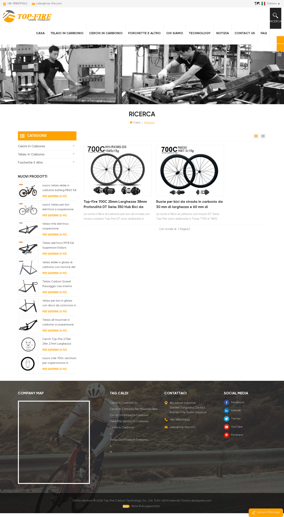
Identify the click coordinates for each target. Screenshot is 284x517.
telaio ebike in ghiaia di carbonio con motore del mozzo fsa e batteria (58, 269)
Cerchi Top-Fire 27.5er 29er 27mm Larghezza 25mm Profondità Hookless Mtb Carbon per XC (59, 346)
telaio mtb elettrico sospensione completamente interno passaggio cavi (58, 230)
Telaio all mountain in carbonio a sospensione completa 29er (58, 326)
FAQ (262, 36)
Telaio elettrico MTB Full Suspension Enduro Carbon (58, 250)
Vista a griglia (256, 140)
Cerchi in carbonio (104, 36)
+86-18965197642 (17, 3)
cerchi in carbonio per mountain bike (133, 413)
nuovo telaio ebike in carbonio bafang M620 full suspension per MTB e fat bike (59, 192)
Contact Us (243, 36)
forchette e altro (143, 36)
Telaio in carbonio (65, 36)
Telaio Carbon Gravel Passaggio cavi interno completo (57, 288)
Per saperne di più (54, 200)
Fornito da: (196, 504)
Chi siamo (173, 36)
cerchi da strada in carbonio (129, 419)
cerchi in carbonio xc (124, 406)
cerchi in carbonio (122, 431)
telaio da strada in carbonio (129, 443)
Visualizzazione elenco (263, 140)
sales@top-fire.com (49, 3)
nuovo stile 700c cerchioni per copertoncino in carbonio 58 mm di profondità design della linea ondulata (59, 365)
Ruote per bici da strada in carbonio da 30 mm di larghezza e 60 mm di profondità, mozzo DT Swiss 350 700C (174, 201)
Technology (198, 36)
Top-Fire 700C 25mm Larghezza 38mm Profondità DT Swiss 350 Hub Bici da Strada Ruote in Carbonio (111, 201)
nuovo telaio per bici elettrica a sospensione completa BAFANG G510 (58, 211)
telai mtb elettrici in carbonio (129, 425)
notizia (221, 36)
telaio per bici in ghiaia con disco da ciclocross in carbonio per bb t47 (59, 307)
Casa (39, 36)
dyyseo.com (203, 504)
